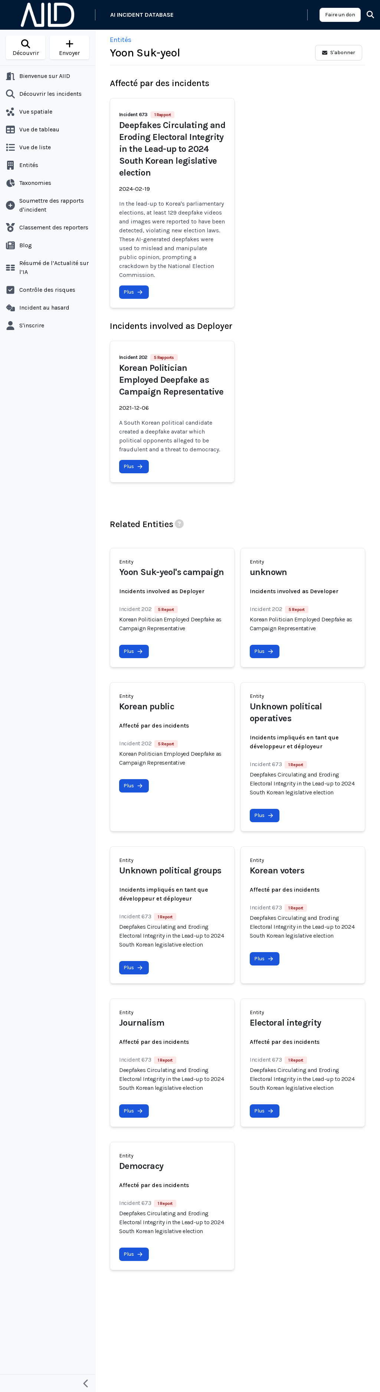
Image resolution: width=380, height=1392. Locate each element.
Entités (120, 40)
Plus (133, 292)
